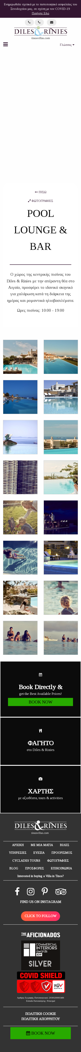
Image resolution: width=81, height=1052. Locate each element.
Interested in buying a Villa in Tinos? (40, 876)
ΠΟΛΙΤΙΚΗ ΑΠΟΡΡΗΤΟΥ (40, 1019)
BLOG (13, 868)
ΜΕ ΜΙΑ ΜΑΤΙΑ (42, 845)
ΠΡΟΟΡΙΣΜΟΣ (61, 852)
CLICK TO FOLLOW (40, 916)
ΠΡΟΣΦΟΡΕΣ (34, 868)
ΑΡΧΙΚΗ (18, 845)
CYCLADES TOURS (26, 860)
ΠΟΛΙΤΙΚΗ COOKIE (40, 1014)
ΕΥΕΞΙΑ (38, 852)
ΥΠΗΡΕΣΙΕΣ (17, 852)
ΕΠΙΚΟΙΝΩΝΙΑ (61, 868)
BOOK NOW (40, 1033)
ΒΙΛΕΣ (64, 845)
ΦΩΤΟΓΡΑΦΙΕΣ (40, 201)
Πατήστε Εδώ (40, 13)
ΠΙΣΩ (40, 192)
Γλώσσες (67, 44)
